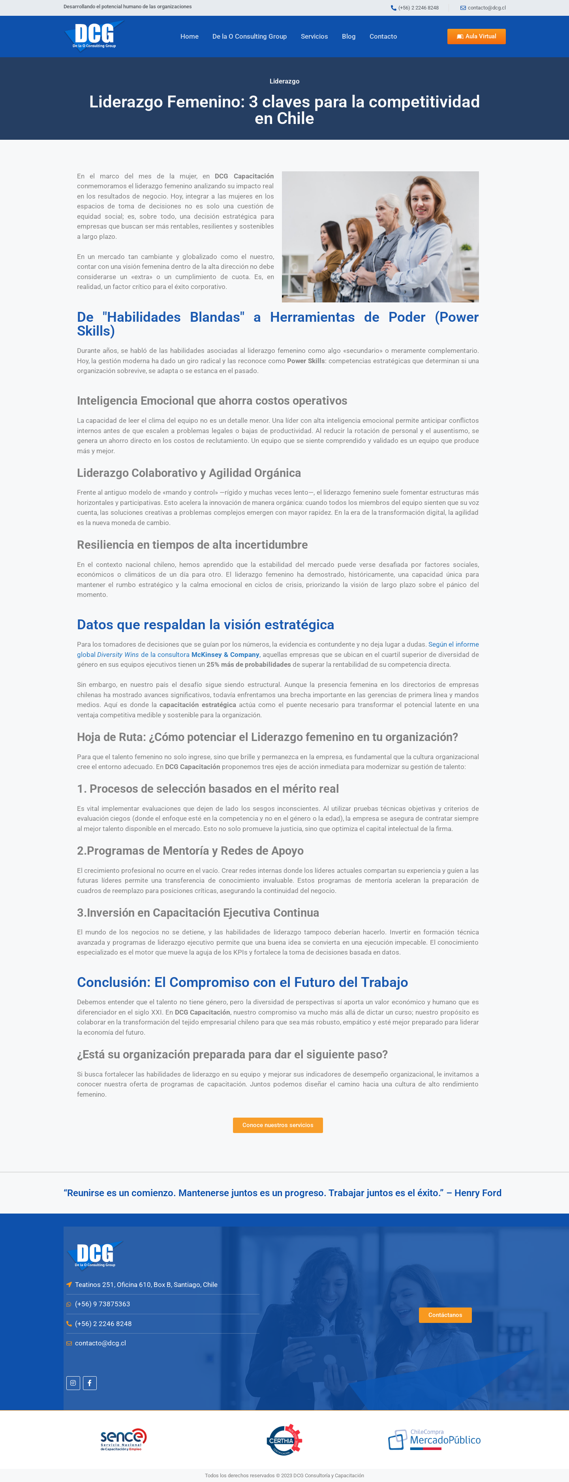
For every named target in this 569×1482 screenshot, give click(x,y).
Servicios (314, 36)
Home (189, 36)
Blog (349, 36)
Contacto (383, 36)
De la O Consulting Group (249, 36)
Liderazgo (285, 78)
